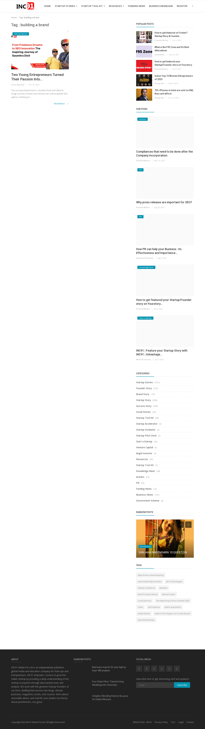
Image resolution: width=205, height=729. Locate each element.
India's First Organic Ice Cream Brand (172, 613)
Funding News (136, 6)
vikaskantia (159, 54)
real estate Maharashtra (150, 581)
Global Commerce (146, 587)
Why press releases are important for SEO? (164, 202)
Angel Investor (144, 453)
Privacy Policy (161, 722)
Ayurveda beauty (146, 619)
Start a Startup (144, 441)
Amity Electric (144, 613)
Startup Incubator (146, 429)
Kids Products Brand (147, 594)
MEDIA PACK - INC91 (142, 722)
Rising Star (159, 83)
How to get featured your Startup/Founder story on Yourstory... (174, 63)
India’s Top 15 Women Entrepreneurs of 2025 (174, 78)
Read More (61, 103)
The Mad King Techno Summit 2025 (172, 600)
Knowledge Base (145, 471)
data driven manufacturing (151, 575)
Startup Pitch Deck (146, 435)
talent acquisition (172, 607)
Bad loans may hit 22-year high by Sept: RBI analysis (109, 669)
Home (47, 6)
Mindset (163, 587)
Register (182, 6)
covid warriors (145, 600)
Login (169, 6)
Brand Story (143, 394)
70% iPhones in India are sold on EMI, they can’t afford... (174, 92)
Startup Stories (66, 6)
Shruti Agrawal (17, 84)
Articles (140, 476)
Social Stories (143, 411)
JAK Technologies (174, 581)
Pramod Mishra (161, 40)
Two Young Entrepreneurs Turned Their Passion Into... (37, 77)
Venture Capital (144, 447)
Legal (181, 722)
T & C (173, 722)
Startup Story (143, 400)
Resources (116, 6)
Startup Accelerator (147, 423)
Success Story (144, 405)
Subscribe (182, 684)
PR (137, 482)
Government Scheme (147, 500)
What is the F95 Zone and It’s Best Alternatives (172, 49)
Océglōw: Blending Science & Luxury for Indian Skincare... (110, 698)
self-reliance (154, 607)
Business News (158, 6)
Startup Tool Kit (93, 6)
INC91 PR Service (143, 359)
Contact (190, 722)
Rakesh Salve (168, 594)
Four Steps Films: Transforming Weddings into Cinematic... (108, 683)
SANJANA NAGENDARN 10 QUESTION (163, 552)
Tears (140, 607)
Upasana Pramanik (144, 258)
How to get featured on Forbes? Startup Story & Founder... (171, 34)
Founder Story (144, 388)
